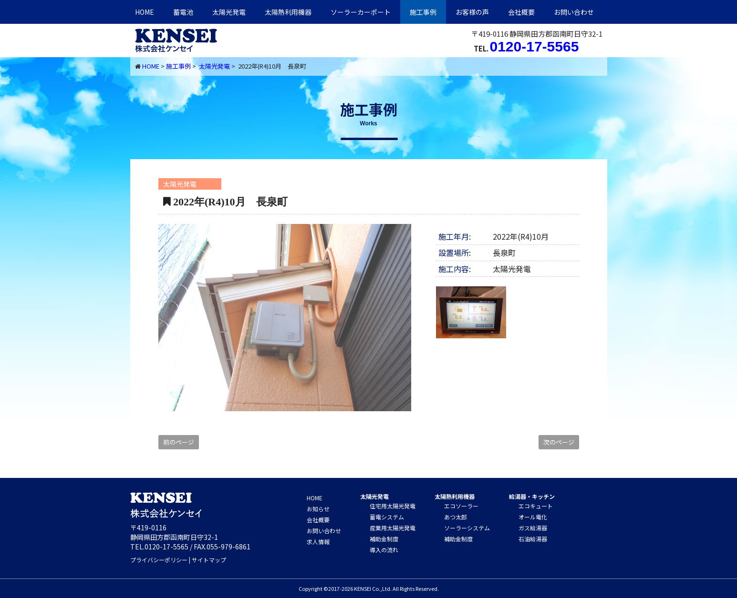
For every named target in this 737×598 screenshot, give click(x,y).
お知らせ (318, 509)
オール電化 (533, 517)
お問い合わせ (574, 12)
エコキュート (536, 506)
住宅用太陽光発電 (392, 506)
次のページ (558, 441)
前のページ (178, 441)
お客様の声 (472, 12)
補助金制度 (384, 539)
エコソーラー (461, 506)
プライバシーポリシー (158, 560)
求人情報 (318, 541)
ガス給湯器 (533, 528)
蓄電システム (387, 517)
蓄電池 (183, 12)
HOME (144, 12)
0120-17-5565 (534, 46)
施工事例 (423, 12)
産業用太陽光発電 (392, 528)
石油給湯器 (533, 539)
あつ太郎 (455, 517)
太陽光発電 (229, 12)
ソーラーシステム (467, 528)
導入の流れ (384, 550)
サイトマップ (209, 560)
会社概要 (521, 12)
